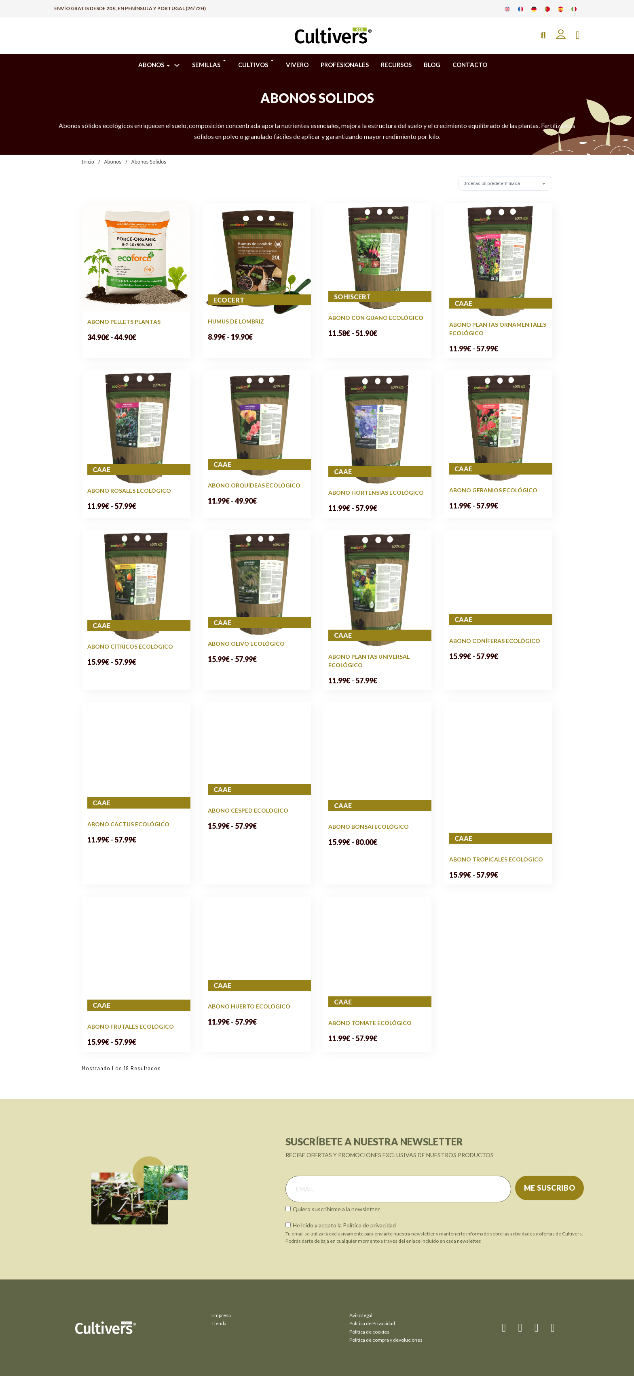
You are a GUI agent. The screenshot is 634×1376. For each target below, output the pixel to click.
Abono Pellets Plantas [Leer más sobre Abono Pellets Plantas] (124, 321)
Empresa (221, 1315)
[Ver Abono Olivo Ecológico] (257, 584)
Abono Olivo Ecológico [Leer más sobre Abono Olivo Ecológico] (246, 643)
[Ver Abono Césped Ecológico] (257, 753)
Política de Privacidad (372, 1323)
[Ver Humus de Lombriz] (257, 259)
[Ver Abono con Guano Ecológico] (377, 257)
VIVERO (297, 64)
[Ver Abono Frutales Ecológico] (136, 959)
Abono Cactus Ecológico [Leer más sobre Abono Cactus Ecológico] (128, 824)
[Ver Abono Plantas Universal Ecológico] (377, 590)
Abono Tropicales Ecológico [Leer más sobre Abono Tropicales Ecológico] (496, 859)
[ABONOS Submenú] (177, 65)
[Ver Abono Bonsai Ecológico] (377, 761)
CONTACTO (469, 64)
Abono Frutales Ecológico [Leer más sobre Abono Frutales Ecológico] (130, 1026)
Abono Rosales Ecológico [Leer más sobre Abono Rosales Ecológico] (129, 490)
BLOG (432, 64)
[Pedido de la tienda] (501, 183)
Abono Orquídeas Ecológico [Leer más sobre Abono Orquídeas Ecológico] (254, 485)
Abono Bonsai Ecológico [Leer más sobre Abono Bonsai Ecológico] (368, 826)
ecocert (228, 300)
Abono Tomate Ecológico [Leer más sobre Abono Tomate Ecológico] (370, 1022)
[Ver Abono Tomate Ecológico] (377, 957)
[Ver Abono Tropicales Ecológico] (498, 778)
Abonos (113, 161)
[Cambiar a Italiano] (574, 8)
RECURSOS (396, 64)
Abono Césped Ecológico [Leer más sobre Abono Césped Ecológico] (248, 810)
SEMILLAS (206, 64)
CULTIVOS (253, 64)
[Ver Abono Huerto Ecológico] (257, 948)
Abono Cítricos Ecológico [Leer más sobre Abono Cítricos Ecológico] (130, 646)
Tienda (218, 1323)
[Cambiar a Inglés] (507, 8)
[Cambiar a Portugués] (547, 8)
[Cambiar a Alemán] (534, 8)
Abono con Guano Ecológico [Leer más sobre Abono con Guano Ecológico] (375, 317)
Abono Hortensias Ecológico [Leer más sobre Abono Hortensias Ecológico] (376, 492)
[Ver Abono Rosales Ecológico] (136, 427)
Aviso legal (360, 1315)
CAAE (463, 303)
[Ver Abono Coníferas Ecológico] (498, 582)
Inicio (88, 161)
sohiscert (352, 296)
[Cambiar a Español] (560, 8)
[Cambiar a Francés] (520, 8)
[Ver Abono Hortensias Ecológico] (377, 428)
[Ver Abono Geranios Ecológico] (498, 427)
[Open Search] (543, 35)
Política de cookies (369, 1332)
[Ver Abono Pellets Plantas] (136, 256)
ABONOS (151, 64)
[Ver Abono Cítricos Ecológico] (136, 585)
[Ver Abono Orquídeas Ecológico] (257, 425)
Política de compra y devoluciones (386, 1340)
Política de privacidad (369, 1225)
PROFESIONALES (345, 64)
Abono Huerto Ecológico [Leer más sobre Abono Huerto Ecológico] (249, 1006)
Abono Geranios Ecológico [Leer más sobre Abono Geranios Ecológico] (493, 490)
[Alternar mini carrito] (578, 35)
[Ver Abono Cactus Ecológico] (136, 760)
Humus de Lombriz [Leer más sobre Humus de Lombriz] (236, 321)
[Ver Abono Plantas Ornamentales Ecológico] (498, 261)
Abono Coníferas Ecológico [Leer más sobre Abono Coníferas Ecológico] (494, 640)
